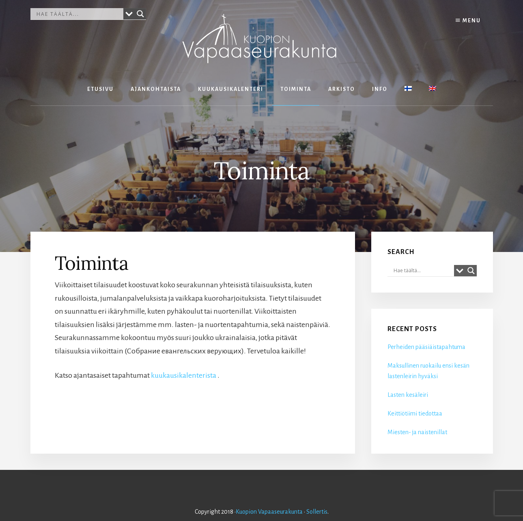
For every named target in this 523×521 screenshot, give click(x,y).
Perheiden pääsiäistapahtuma (426, 347)
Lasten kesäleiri (407, 395)
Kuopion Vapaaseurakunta (269, 511)
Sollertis (316, 511)
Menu (468, 20)
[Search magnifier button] (140, 13)
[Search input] (79, 13)
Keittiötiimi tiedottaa (414, 413)
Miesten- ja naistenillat (417, 432)
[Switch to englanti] (432, 89)
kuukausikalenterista (183, 375)
